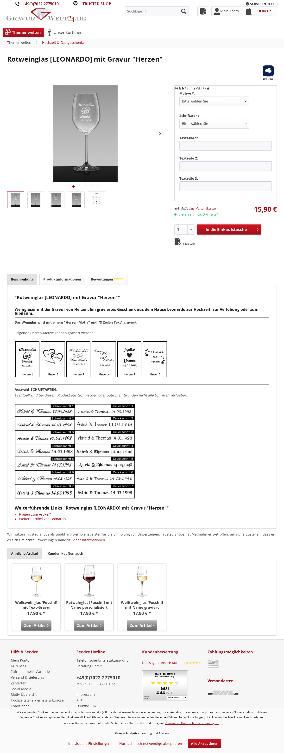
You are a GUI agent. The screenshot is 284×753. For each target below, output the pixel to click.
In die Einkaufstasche (232, 229)
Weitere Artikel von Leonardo (40, 519)
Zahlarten (18, 683)
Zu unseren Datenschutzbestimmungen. (192, 723)
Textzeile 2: (188, 158)
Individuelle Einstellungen (89, 743)
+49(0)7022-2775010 (98, 678)
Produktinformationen (62, 279)
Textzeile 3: (188, 178)
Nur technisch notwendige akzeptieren (150, 743)
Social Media (21, 689)
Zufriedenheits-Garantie (30, 671)
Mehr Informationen (88, 540)
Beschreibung (22, 279)
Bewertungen (107, 279)
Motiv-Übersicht (24, 694)
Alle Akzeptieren (204, 743)
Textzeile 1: (188, 138)
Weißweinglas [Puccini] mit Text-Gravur (36, 605)
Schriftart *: (189, 115)
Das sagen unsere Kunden (171, 662)
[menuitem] (262, 4)
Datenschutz (86, 705)
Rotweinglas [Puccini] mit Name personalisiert (89, 605)
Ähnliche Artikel (24, 553)
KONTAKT (18, 666)
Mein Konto (20, 660)
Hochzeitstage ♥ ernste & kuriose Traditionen (37, 703)
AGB (79, 700)
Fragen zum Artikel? (33, 514)
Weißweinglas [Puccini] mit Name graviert (142, 605)
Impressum (85, 694)
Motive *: (187, 93)
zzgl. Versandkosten (202, 208)
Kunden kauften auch (65, 553)
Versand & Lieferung (27, 677)
